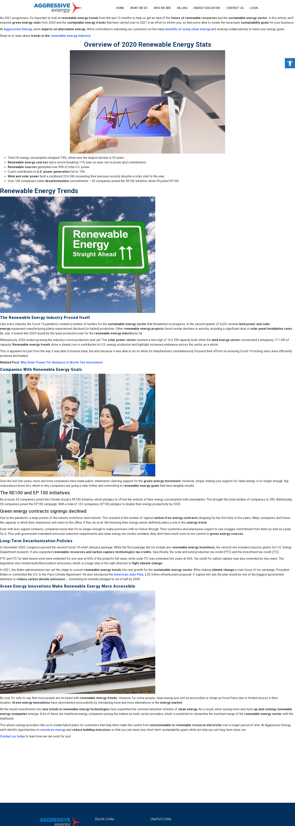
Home (120, 8)
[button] (290, 63)
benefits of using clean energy (187, 29)
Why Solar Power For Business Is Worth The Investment (62, 362)
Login (254, 8)
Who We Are (162, 8)
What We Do (139, 8)
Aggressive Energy (18, 29)
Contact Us (235, 8)
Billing (182, 8)
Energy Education (207, 8)
